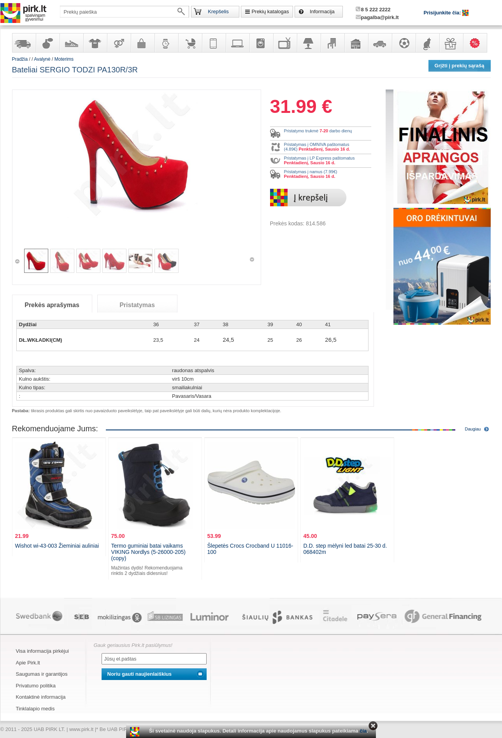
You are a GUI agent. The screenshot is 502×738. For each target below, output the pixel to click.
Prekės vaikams (190, 42)
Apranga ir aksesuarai (95, 42)
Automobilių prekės (380, 42)
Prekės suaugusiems (118, 42)
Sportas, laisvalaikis (403, 42)
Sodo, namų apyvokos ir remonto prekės (356, 42)
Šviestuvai (308, 42)
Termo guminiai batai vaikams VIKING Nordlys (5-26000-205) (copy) (148, 552)
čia (363, 731)
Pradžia (20, 59)
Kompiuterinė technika (237, 42)
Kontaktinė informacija (41, 697)
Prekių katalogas (270, 11)
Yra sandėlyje (23, 42)
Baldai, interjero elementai (332, 42)
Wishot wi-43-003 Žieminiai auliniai (57, 546)
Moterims (64, 59)
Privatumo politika (36, 686)
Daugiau (473, 429)
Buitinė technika (261, 42)
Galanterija (142, 42)
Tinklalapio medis (35, 709)
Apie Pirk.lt (28, 663)
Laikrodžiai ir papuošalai (166, 42)
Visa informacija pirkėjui (42, 651)
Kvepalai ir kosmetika (47, 42)
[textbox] (124, 12)
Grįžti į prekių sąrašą (459, 66)
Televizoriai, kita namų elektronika (285, 42)
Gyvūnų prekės (427, 42)
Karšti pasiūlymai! (477, 42)
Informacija (322, 11)
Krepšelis (218, 11)
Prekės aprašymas (52, 305)
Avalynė (71, 42)
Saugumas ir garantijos (42, 674)
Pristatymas (137, 305)
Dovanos (451, 42)
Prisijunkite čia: (443, 13)
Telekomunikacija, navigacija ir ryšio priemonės (213, 42)
